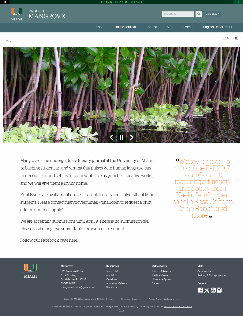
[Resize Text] (226, 38)
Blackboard (112, 287)
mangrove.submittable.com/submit (74, 229)
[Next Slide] (131, 137)
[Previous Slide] (111, 137)
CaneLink (111, 279)
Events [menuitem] (188, 27)
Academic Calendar (117, 283)
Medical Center (160, 275)
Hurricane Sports (161, 279)
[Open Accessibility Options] (4, 2)
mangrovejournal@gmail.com (92, 202)
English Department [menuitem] (217, 27)
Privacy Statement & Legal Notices (164, 299)
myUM (110, 275)
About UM (112, 271)
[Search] (199, 14)
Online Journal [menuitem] (125, 27)
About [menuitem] (100, 27)
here (73, 240)
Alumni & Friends (161, 271)
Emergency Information (131, 299)
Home (8, 41)
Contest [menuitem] (151, 27)
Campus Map (204, 271)
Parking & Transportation (211, 275)
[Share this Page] (235, 39)
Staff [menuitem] (170, 27)
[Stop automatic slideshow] (121, 137)
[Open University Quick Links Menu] (238, 2)
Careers (156, 283)
